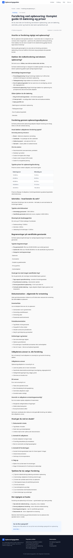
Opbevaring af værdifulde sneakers (34, 542)
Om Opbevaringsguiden (55, 542)
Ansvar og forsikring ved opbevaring (34, 546)
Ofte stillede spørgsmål (31, 548)
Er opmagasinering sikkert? (32, 544)
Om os (69, 2)
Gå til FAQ (16, 529)
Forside (13, 8)
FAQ (64, 2)
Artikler (52, 2)
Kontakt (51, 544)
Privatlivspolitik (52, 546)
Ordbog (59, 2)
